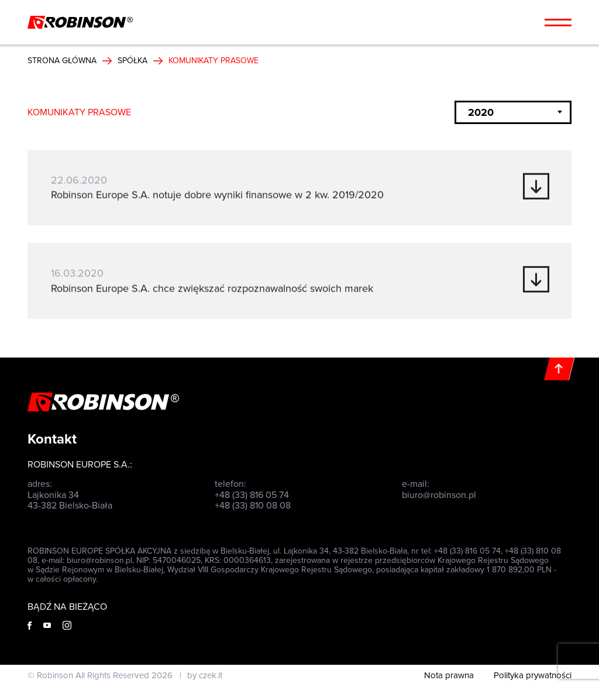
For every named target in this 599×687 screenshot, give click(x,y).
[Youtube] (47, 625)
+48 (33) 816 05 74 (252, 495)
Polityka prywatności (533, 676)
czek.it (210, 676)
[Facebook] (29, 625)
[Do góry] (559, 369)
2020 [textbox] (481, 112)
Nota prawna (449, 676)
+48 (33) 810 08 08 (253, 505)
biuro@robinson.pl (439, 495)
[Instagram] (67, 625)
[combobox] (513, 112)
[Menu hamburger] (558, 22)
